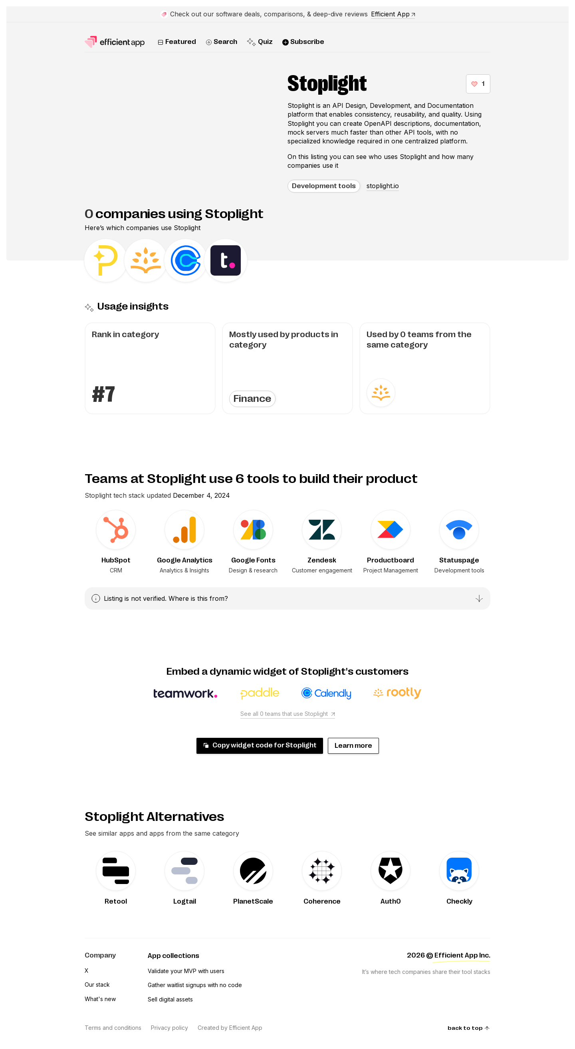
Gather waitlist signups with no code (195, 984)
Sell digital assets (170, 999)
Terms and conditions (113, 1027)
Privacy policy (169, 1027)
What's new (100, 998)
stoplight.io (383, 186)
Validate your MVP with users (186, 971)
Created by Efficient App (230, 1027)
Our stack (97, 984)
